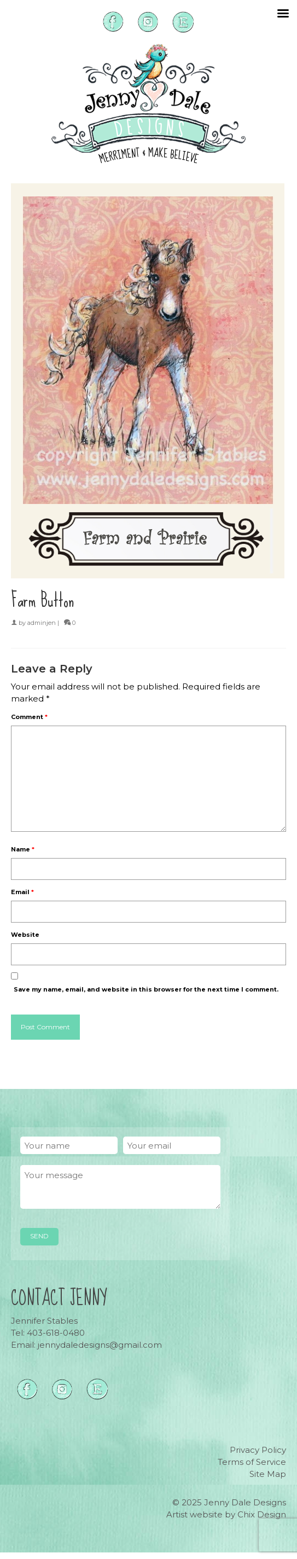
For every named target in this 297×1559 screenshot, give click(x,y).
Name (22, 849)
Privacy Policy (258, 1450)
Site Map (267, 1474)
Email (22, 892)
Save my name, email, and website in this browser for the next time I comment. (146, 989)
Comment (29, 717)
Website (25, 934)
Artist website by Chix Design (226, 1514)
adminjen (41, 623)
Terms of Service (252, 1462)
